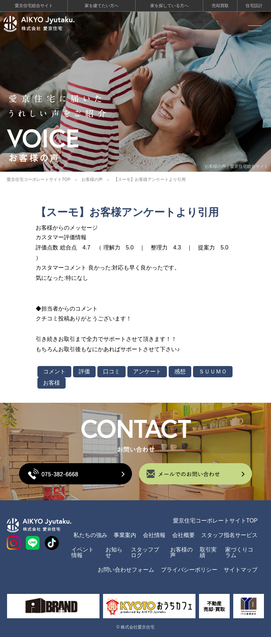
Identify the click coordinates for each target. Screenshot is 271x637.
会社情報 (154, 535)
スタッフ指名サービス (229, 535)
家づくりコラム (239, 552)
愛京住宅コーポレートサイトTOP (38, 179)
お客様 (51, 383)
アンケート (147, 371)
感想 (180, 371)
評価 (84, 371)
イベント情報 (82, 552)
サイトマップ (241, 570)
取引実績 (208, 552)
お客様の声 (92, 179)
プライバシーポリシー (189, 570)
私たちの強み (90, 535)
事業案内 (125, 535)
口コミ (111, 371)
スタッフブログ (145, 552)
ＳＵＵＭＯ (213, 371)
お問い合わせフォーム (126, 570)
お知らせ (114, 552)
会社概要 (183, 535)
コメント (54, 371)
